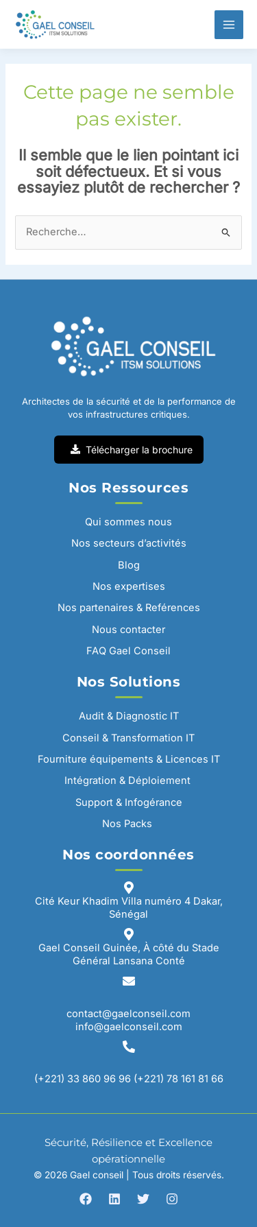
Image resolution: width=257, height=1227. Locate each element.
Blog (129, 565)
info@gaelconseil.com (128, 1027)
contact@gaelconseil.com (128, 1014)
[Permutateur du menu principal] (229, 24)
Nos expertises (129, 586)
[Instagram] (172, 1199)
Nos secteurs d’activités (128, 543)
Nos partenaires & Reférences (129, 607)
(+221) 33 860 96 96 (82, 1079)
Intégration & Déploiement (128, 780)
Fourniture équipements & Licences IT (129, 759)
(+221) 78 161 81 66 (178, 1079)
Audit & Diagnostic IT (129, 716)
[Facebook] (85, 1199)
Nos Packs (128, 824)
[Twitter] (143, 1199)
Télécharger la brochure (132, 449)
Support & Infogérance (128, 802)
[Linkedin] (114, 1199)
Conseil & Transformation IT (128, 738)
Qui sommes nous (128, 522)
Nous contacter (128, 629)
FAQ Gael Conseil (128, 651)
